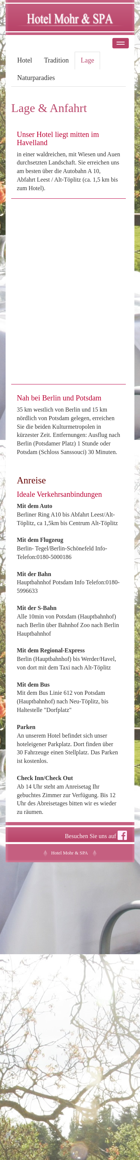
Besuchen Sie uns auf (96, 835)
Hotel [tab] (24, 60)
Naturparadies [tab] (36, 78)
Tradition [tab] (56, 60)
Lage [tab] (87, 60)
